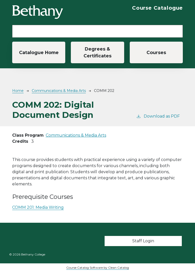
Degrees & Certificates (97, 52)
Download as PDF (158, 116)
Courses (156, 52)
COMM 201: (38, 207)
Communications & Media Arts (59, 90)
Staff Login (143, 240)
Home (18, 90)
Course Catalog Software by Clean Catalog (97, 267)
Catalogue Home (39, 52)
